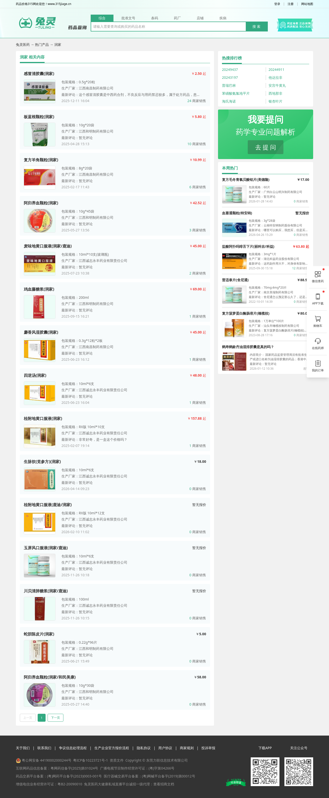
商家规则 (187, 747)
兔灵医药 (23, 44)
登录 (277, 4)
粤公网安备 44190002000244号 (46, 760)
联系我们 (44, 747)
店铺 (200, 18)
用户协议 (165, 747)
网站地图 (307, 4)
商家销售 (196, 100)
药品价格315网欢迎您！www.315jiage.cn (43, 4)
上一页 (27, 717)
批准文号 (128, 18)
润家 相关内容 (32, 57)
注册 (291, 4)
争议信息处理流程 (73, 747)
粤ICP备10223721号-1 (90, 760)
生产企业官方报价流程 (111, 747)
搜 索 (256, 26)
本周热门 (230, 168)
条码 (154, 18)
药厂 (177, 18)
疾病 (222, 18)
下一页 (55, 717)
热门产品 (42, 44)
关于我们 (23, 747)
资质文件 (117, 760)
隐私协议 (144, 747)
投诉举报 (208, 747)
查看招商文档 (163, 784)
